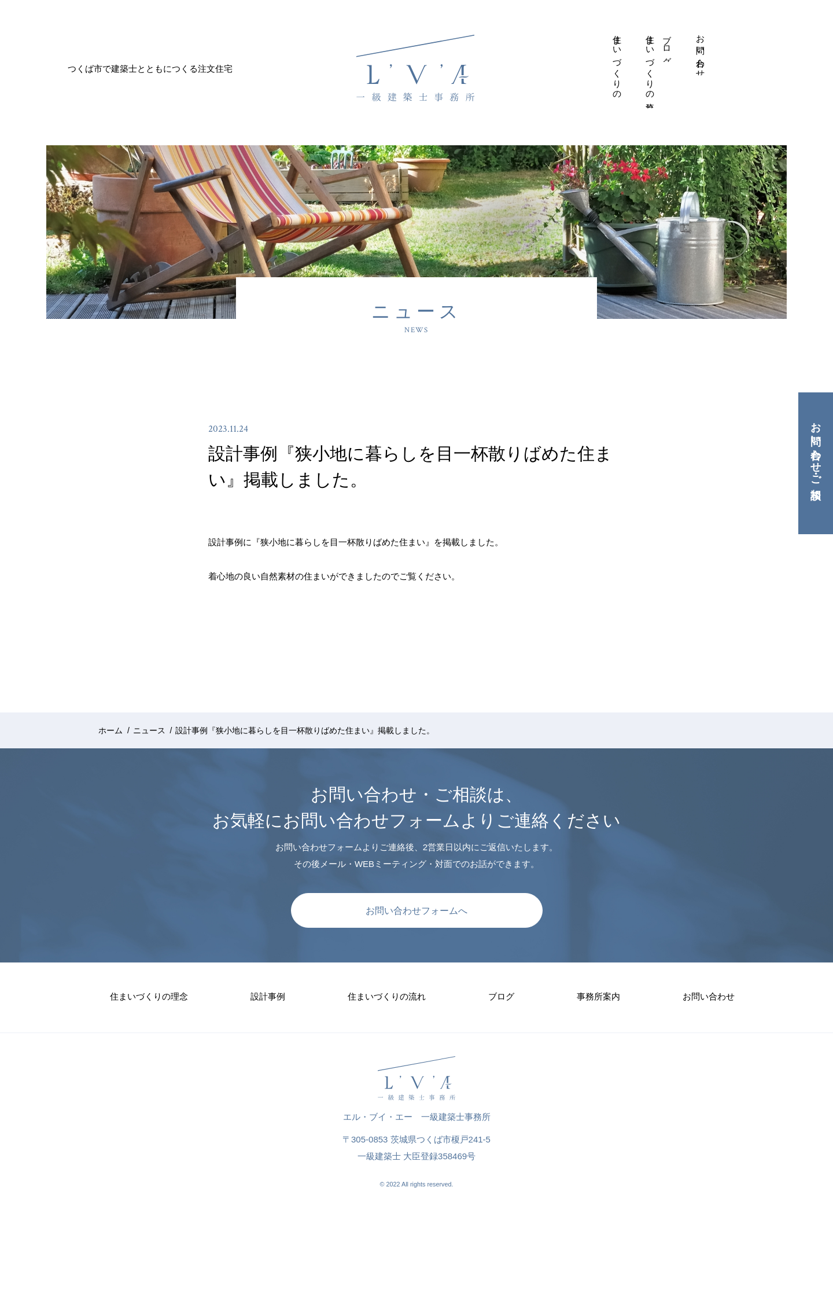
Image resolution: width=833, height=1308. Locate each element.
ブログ (667, 45)
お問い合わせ (701, 52)
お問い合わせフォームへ (416, 911)
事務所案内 (684, 32)
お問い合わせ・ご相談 (815, 449)
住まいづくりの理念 (617, 63)
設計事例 (634, 31)
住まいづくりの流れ (650, 68)
